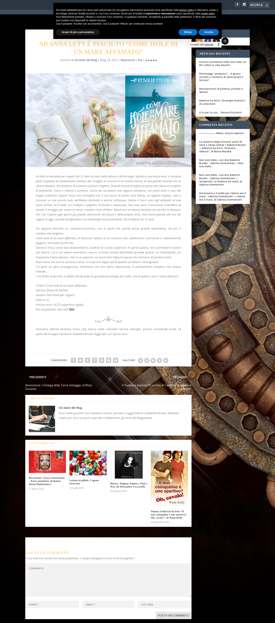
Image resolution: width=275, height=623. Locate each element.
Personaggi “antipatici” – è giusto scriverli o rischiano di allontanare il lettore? (221, 64)
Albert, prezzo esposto (230, 120)
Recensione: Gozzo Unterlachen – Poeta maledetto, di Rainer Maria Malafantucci (47, 468)
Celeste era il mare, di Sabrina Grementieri (222, 185)
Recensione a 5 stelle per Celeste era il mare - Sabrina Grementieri (222, 182)
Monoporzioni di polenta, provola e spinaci (221, 77)
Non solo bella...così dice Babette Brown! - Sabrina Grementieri (219, 149)
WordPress (86, 618)
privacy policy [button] (186, 10)
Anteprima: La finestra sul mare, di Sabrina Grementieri (220, 170)
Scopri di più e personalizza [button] (78, 32)
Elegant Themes (51, 618)
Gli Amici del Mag (86, 47)
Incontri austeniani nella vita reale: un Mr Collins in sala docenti (222, 51)
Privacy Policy (103, 618)
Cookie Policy (122, 618)
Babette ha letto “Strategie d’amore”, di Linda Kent (222, 89)
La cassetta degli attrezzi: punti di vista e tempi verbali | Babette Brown (222, 130)
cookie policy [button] (208, 13)
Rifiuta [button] (188, 32)
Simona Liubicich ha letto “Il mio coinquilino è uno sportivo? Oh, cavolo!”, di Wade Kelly (169, 502)
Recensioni (128, 47)
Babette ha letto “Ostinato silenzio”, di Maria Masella (217, 137)
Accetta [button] (208, 32)
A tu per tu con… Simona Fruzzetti (220, 99)
